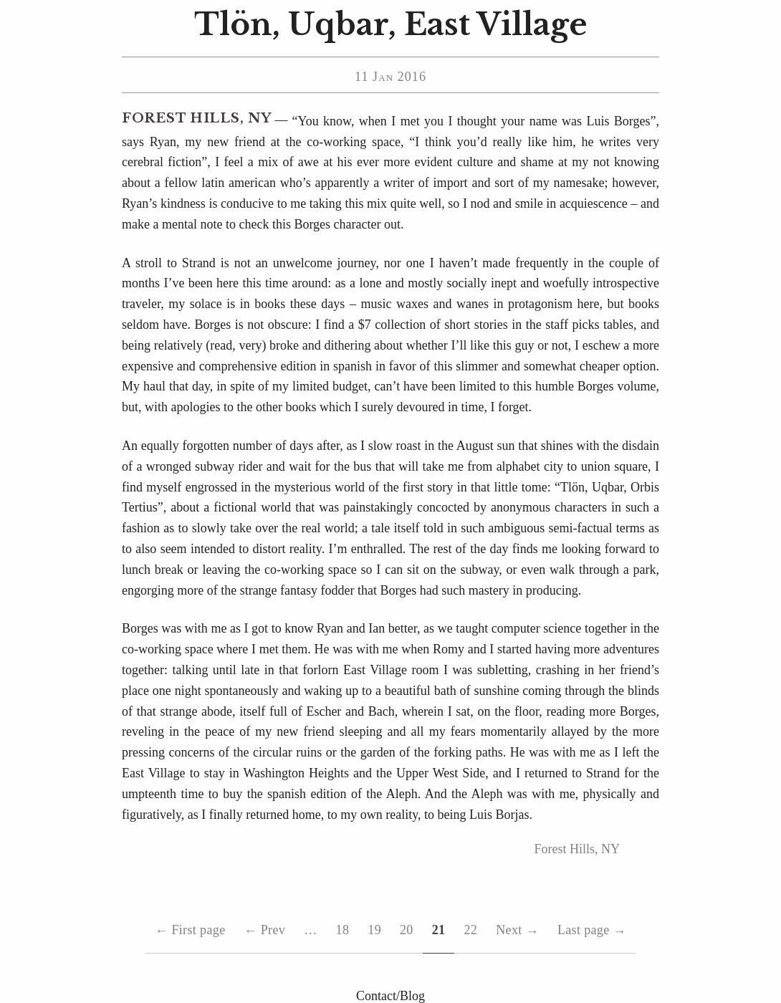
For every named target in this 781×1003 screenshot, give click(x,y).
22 (470, 930)
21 (439, 930)
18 (343, 930)
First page (190, 930)
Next (517, 931)
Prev (264, 930)
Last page (591, 931)
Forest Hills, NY (197, 118)
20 (406, 930)
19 (374, 930)
